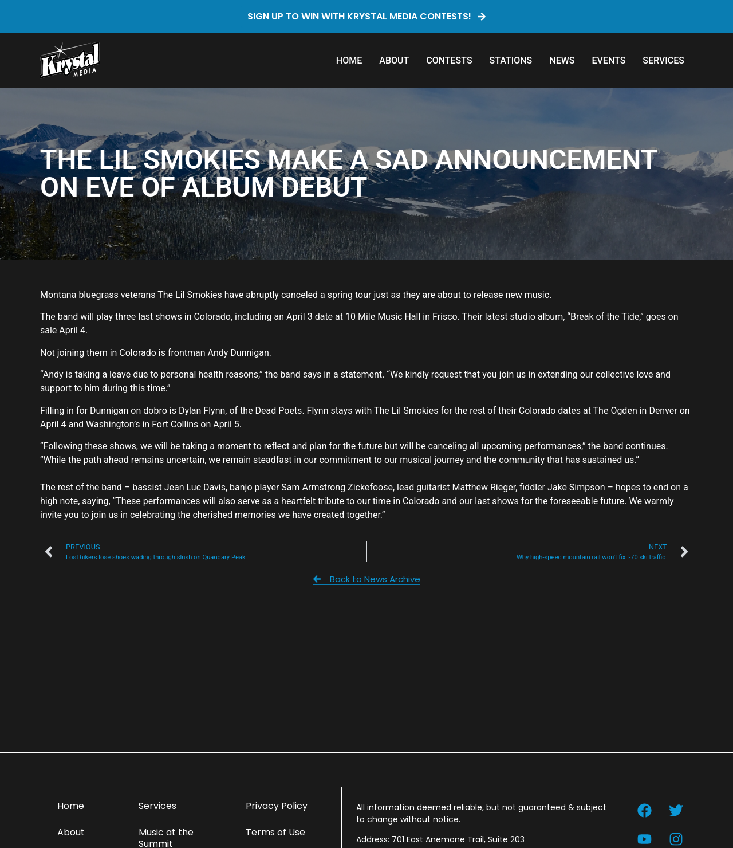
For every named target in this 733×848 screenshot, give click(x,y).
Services (663, 60)
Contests (449, 60)
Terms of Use (275, 832)
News (561, 60)
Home (349, 60)
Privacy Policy (277, 805)
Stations (511, 60)
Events (608, 60)
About (394, 60)
